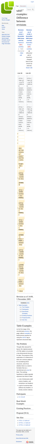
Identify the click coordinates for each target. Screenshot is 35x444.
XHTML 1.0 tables (24, 423)
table (23, 337)
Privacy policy (19, 435)
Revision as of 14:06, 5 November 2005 (21, 34)
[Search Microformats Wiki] (30, 9)
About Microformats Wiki (22, 438)
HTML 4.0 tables (23, 420)
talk (21, 44)
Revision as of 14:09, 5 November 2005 (29, 34)
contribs (20, 47)
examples (27, 333)
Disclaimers (19, 441)
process (26, 331)
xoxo (28, 370)
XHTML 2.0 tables (24, 425)
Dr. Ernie (21, 397)
